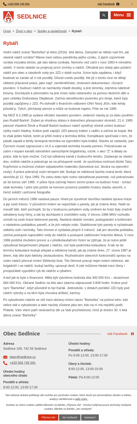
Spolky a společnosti (52, 31)
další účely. (81, 399)
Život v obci (24, 31)
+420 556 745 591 (23, 363)
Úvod (7, 31)
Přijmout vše (48, 417)
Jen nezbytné (69, 417)
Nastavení (90, 417)
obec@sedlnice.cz (23, 357)
